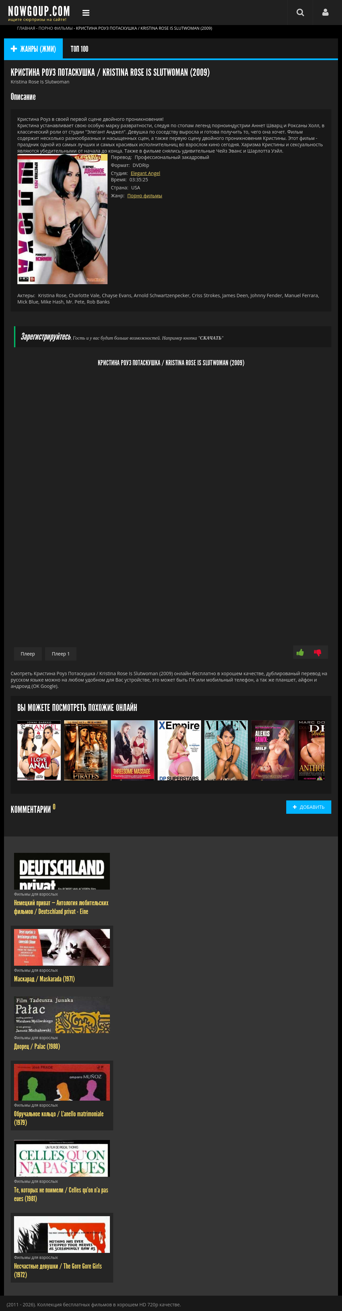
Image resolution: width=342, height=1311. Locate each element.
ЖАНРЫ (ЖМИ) (33, 49)
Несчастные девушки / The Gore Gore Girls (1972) (58, 1270)
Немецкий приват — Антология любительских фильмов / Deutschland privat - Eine (61, 907)
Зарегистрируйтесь (45, 336)
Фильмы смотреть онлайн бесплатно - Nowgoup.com (40, 12)
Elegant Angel (145, 173)
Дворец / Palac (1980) (37, 1046)
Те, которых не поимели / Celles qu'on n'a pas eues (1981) (61, 1194)
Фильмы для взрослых (36, 894)
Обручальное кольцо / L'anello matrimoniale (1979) (59, 1118)
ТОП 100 (79, 49)
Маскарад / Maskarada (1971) (44, 979)
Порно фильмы (144, 195)
